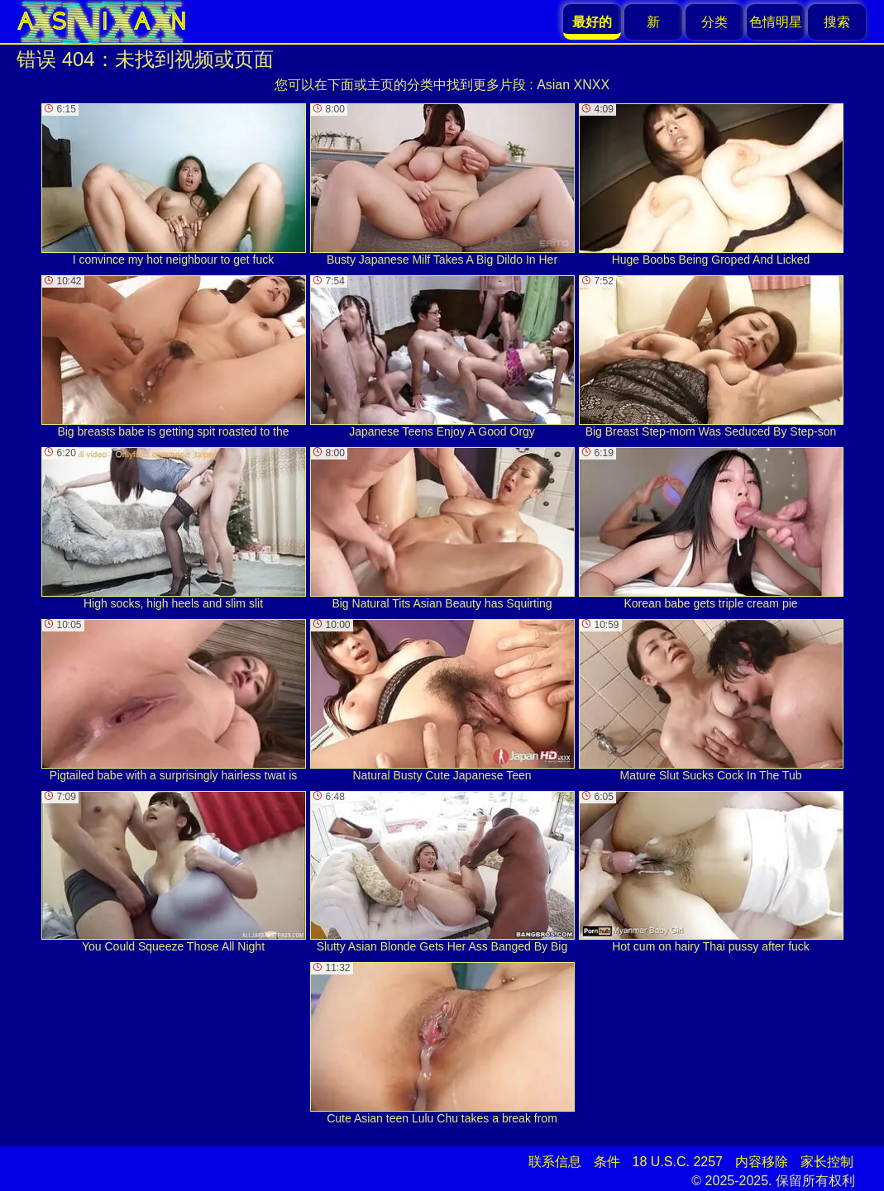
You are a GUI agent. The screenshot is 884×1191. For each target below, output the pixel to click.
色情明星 (775, 22)
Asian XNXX (573, 85)
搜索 (837, 22)
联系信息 (554, 1162)
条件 (607, 1162)
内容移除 (761, 1162)
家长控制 (826, 1162)
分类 (714, 22)
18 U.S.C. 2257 (678, 1162)
